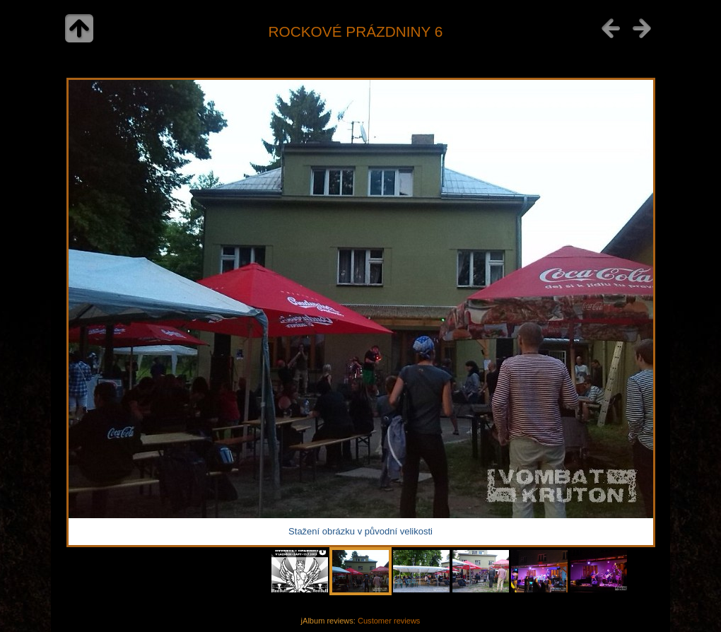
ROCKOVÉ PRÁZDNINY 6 (356, 31)
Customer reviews (389, 620)
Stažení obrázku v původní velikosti (360, 531)
